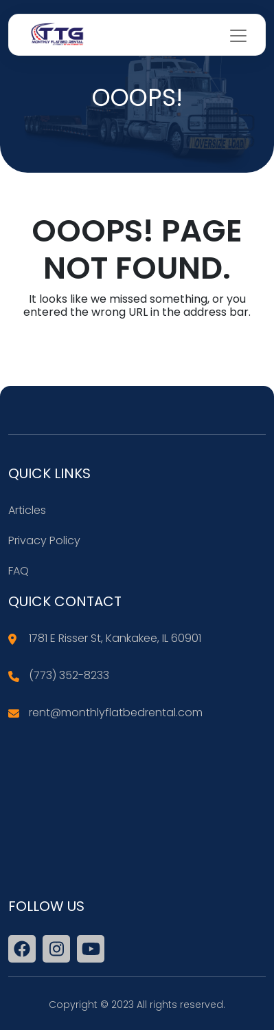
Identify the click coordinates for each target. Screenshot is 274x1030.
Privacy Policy (44, 540)
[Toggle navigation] (238, 36)
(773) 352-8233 (69, 675)
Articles (27, 510)
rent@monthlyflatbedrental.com (116, 712)
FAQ (18, 571)
